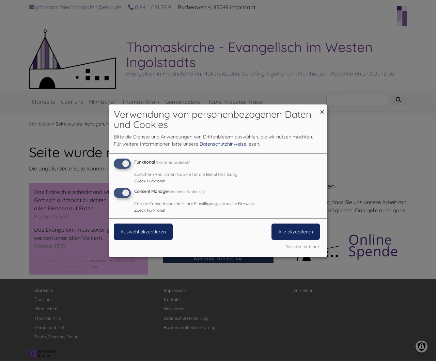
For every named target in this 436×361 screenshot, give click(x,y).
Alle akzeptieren (295, 232)
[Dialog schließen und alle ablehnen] (322, 108)
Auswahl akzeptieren (143, 232)
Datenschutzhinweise (223, 144)
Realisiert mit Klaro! (302, 246)
